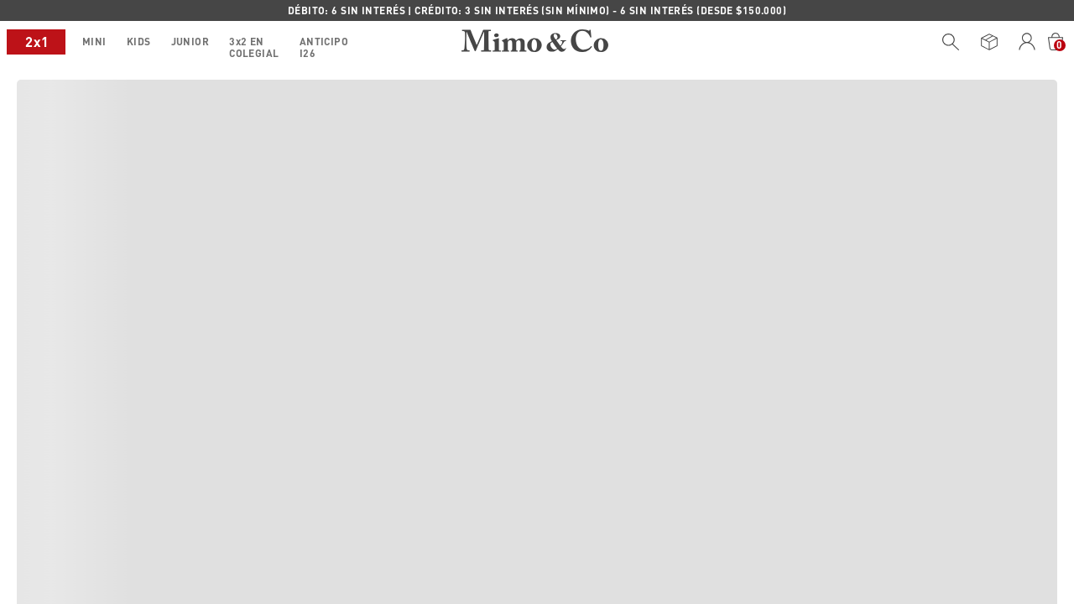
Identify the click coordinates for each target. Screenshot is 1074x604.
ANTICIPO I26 (301, 45)
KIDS (80, 41)
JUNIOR (131, 41)
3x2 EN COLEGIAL (195, 45)
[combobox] (946, 42)
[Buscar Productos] (950, 42)
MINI (35, 41)
